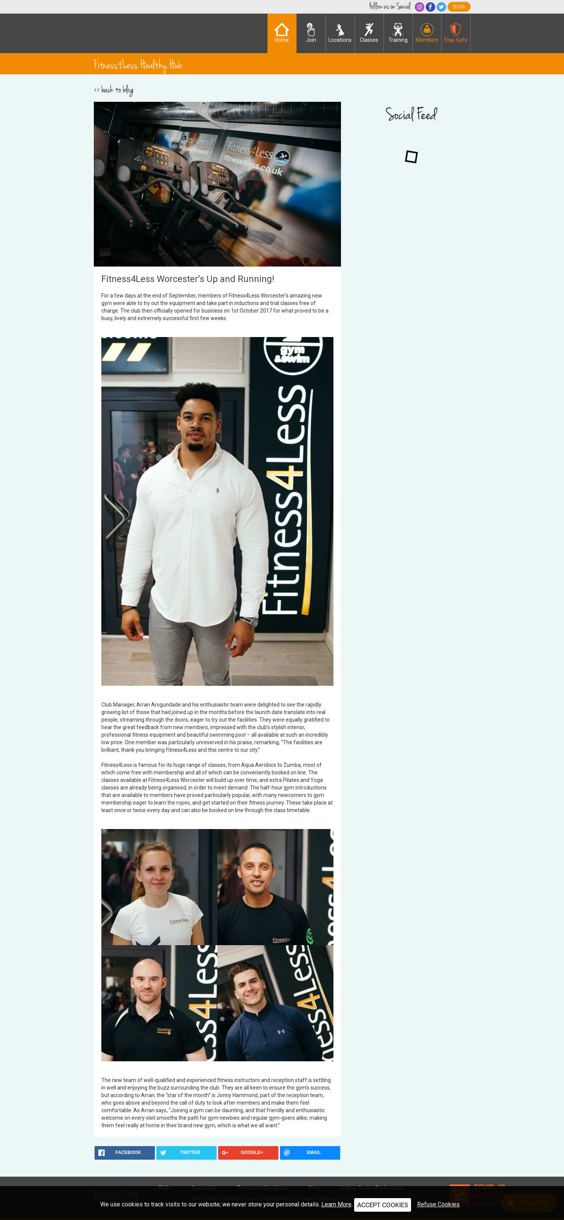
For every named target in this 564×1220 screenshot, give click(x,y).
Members (427, 33)
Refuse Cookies (438, 1204)
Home (282, 33)
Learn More (336, 1204)
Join (311, 33)
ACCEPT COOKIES (382, 1205)
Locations (340, 33)
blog (459, 6)
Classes (369, 33)
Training (398, 33)
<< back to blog (114, 90)
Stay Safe (456, 33)
